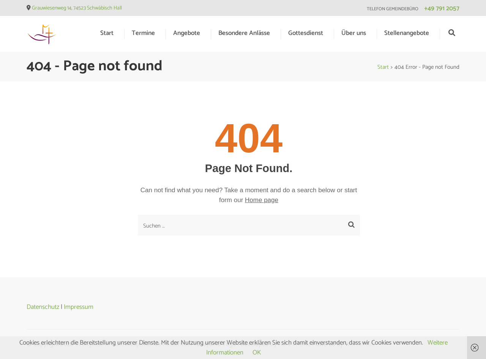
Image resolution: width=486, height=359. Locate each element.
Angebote (186, 33)
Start (107, 33)
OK (256, 352)
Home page (261, 200)
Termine (143, 33)
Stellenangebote (406, 33)
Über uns (353, 33)
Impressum (78, 307)
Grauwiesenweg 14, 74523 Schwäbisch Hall (77, 8)
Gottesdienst (305, 33)
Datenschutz (43, 307)
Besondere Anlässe (244, 33)
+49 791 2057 (441, 8)
